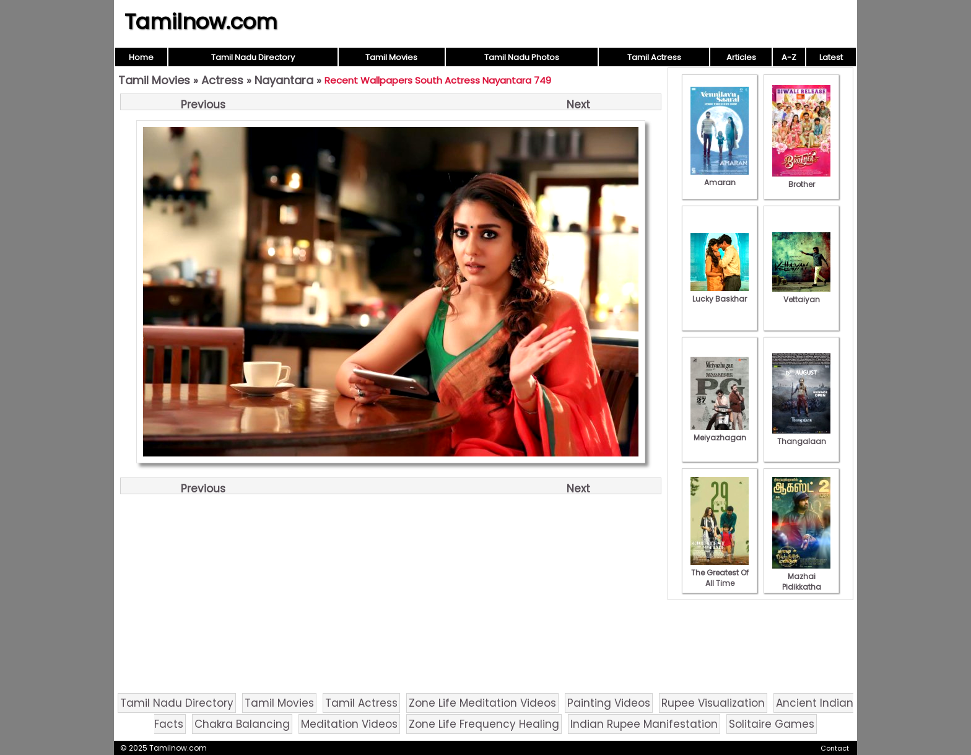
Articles (741, 57)
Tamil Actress (654, 57)
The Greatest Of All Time (719, 572)
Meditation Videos (349, 724)
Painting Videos (608, 703)
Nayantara (284, 80)
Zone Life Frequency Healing (484, 724)
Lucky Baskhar (719, 293)
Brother (801, 179)
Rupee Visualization (713, 703)
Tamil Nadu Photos (521, 57)
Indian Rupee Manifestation (644, 724)
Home (141, 57)
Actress (222, 80)
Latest (831, 57)
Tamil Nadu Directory (253, 57)
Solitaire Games (771, 724)
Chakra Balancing (242, 724)
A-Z (789, 57)
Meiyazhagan (719, 432)
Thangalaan (801, 436)
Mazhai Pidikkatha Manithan (801, 582)
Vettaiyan (801, 294)
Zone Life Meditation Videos (482, 703)
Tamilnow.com (200, 22)
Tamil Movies (391, 57)
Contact (835, 748)
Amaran (719, 177)
